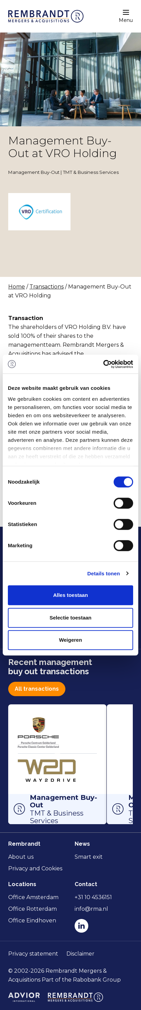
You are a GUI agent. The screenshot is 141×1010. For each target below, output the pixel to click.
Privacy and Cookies (35, 868)
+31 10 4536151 (93, 897)
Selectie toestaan (71, 618)
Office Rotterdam (32, 909)
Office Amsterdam (33, 897)
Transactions (46, 286)
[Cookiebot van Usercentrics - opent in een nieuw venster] (103, 364)
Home (16, 286)
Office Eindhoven (32, 920)
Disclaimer (80, 953)
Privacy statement (33, 953)
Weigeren (70, 640)
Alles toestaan (70, 595)
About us (21, 857)
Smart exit (89, 857)
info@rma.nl (91, 909)
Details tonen (103, 573)
